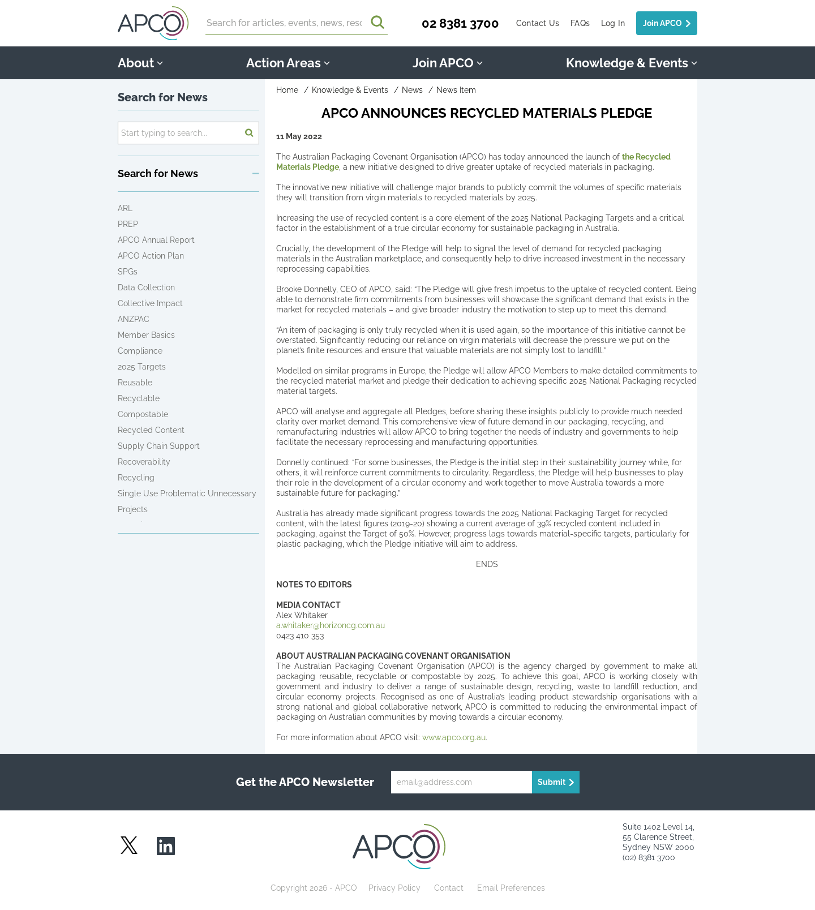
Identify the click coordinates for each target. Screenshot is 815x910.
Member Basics (146, 335)
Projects (133, 509)
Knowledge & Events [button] (631, 63)
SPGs (128, 271)
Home (287, 90)
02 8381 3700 (460, 23)
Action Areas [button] (288, 63)
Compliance (140, 350)
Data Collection (146, 287)
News (412, 90)
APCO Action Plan (151, 255)
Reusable (135, 382)
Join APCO (662, 23)
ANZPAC (133, 319)
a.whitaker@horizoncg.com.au (330, 625)
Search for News (163, 97)
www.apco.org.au (454, 737)
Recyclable (139, 398)
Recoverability (144, 461)
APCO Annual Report (156, 239)
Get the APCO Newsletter (305, 782)
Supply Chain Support (159, 445)
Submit (551, 782)
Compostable (143, 414)
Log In (613, 23)
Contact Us (537, 23)
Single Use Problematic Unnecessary (187, 493)
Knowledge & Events (350, 90)
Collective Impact (150, 303)
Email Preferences (511, 887)
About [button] (140, 63)
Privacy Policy (394, 887)
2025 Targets (142, 366)
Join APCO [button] (448, 63)
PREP (128, 224)
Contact (449, 887)
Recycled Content (151, 430)
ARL (125, 208)
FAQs (580, 23)
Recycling (136, 477)
